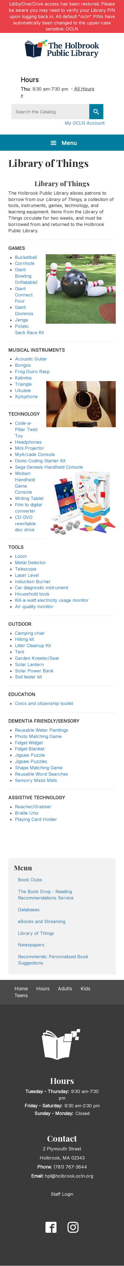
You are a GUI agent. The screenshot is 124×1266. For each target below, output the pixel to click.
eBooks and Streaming (41, 921)
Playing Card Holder (36, 819)
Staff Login (62, 1194)
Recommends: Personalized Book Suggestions (53, 960)
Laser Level (27, 575)
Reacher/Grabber (33, 806)
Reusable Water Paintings (41, 730)
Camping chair (30, 633)
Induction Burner (33, 581)
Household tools (32, 594)
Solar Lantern (29, 664)
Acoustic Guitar (31, 359)
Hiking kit (24, 639)
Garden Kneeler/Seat (37, 658)
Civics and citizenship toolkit (44, 703)
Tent (19, 652)
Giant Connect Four (24, 295)
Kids (85, 988)
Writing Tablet (29, 498)
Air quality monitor (34, 606)
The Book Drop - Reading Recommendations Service (46, 895)
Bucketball (26, 257)
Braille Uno (26, 813)
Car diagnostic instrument (41, 587)
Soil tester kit (28, 677)
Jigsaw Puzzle (30, 755)
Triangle (23, 384)
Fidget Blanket (29, 748)
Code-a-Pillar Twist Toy (26, 429)
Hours (30, 79)
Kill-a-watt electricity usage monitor (52, 600)
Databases (29, 909)
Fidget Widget (29, 742)
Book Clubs (30, 879)
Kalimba (23, 378)
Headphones (28, 442)
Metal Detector (30, 562)
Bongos (23, 365)
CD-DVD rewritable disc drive (25, 524)
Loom (21, 556)
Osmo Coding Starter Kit (40, 460)
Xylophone (26, 396)
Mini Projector (29, 448)
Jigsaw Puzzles (31, 761)
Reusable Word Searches (41, 774)
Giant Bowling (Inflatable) (26, 276)
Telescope (25, 569)
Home (21, 988)
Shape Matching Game (39, 767)
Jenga (21, 320)
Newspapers (31, 945)
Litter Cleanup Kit (33, 645)
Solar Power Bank (34, 670)
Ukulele (23, 390)
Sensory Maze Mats (36, 780)
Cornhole (24, 263)
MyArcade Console (35, 454)
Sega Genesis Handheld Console (49, 467)
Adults (65, 988)
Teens (21, 995)
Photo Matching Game (38, 736)
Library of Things (36, 933)
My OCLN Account (84, 123)
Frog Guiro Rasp (32, 371)
